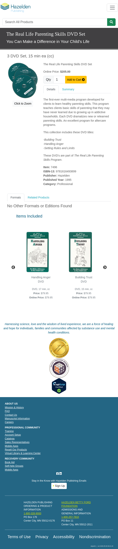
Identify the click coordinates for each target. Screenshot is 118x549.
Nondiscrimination (95, 537)
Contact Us (11, 415)
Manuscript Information (17, 418)
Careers (9, 422)
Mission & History (14, 407)
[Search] (54, 22)
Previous (13, 267)
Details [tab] (51, 89)
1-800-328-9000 (32, 513)
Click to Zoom (23, 103)
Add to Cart (76, 79)
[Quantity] (59, 79)
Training (9, 431)
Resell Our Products (16, 449)
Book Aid (9, 462)
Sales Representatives (17, 442)
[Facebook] (58, 473)
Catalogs (9, 438)
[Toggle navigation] (112, 8)
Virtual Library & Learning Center (23, 453)
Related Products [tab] (38, 197)
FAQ (7, 411)
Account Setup (13, 434)
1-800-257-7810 (70, 517)
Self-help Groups (14, 466)
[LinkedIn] (60, 473)
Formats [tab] (16, 197)
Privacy (41, 537)
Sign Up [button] (59, 485)
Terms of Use (19, 537)
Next (105, 267)
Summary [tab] (68, 89)
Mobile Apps (11, 446)
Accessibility (64, 537)
